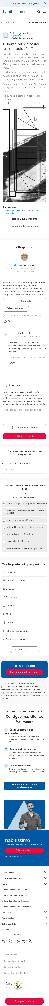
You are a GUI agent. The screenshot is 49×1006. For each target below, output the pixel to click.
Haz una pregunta (37, 22)
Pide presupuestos (24, 1001)
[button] (24, 873)
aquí (3, 693)
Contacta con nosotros (11, 935)
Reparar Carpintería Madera (20, 520)
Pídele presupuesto (16, 308)
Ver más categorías (24, 649)
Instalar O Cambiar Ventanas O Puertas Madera (25, 512)
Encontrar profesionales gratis (24, 672)
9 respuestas (8, 469)
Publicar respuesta (24, 436)
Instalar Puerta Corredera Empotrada (24, 549)
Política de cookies (13, 967)
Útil (7, 321)
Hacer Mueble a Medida (18, 541)
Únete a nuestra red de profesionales (24, 785)
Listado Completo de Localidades (16, 907)
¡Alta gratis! (33, 4)
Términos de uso (12, 955)
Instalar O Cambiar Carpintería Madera (25, 527)
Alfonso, (17, 265)
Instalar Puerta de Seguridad (20, 534)
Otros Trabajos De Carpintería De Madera (27, 504)
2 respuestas (9, 207)
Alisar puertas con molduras (17, 464)
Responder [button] (25, 301)
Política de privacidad (14, 961)
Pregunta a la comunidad (24, 226)
